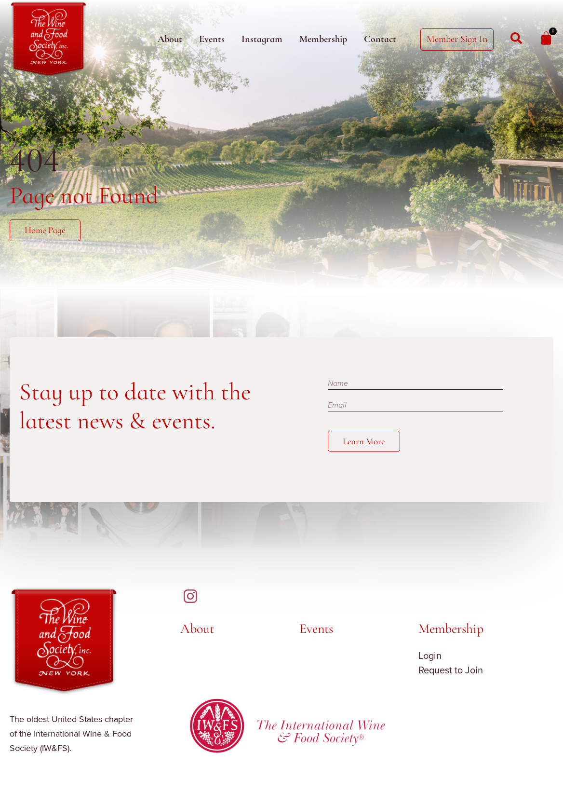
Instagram (261, 39)
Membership (323, 39)
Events (212, 39)
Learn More (365, 442)
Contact (380, 39)
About (170, 39)
